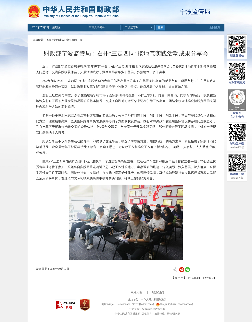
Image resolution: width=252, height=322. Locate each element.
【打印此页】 (194, 278)
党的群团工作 (74, 40)
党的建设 (58, 40)
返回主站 (214, 27)
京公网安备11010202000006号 (174, 304)
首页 (49, 40)
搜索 (160, 27)
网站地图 (136, 292)
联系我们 (158, 292)
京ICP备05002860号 (143, 304)
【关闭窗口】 (209, 278)
